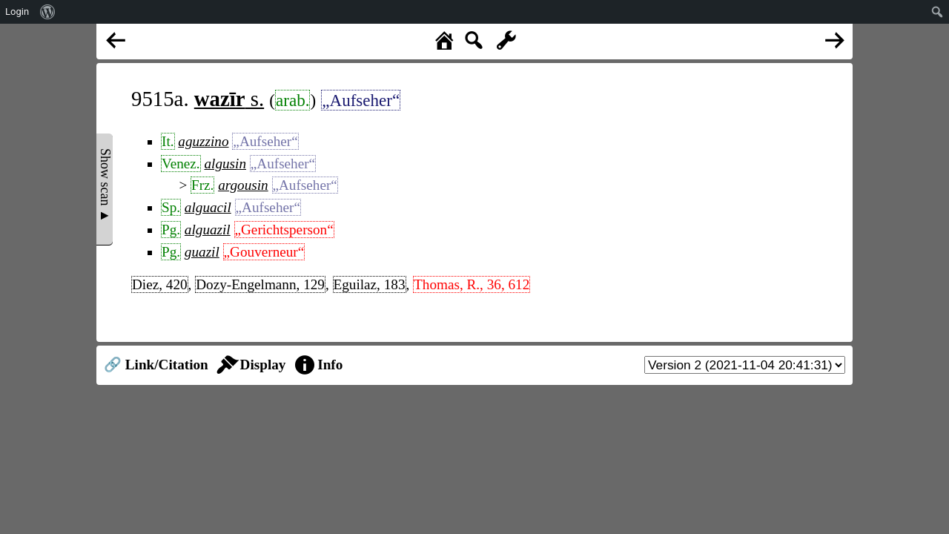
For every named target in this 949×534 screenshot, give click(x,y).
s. (229, 99)
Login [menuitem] (17, 11)
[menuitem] (48, 12)
